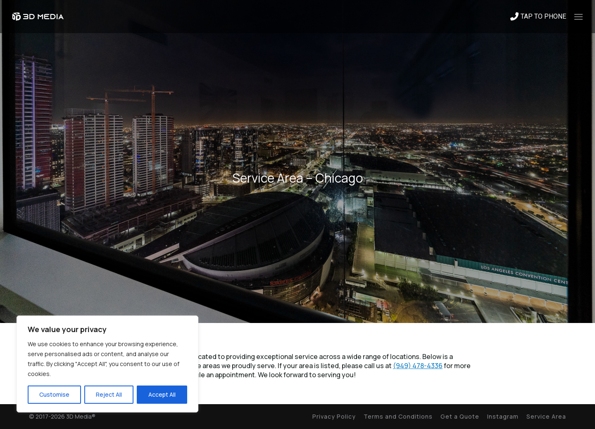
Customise (54, 394)
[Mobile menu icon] (578, 16)
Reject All (109, 394)
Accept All (162, 394)
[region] (107, 364)
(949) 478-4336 (418, 365)
